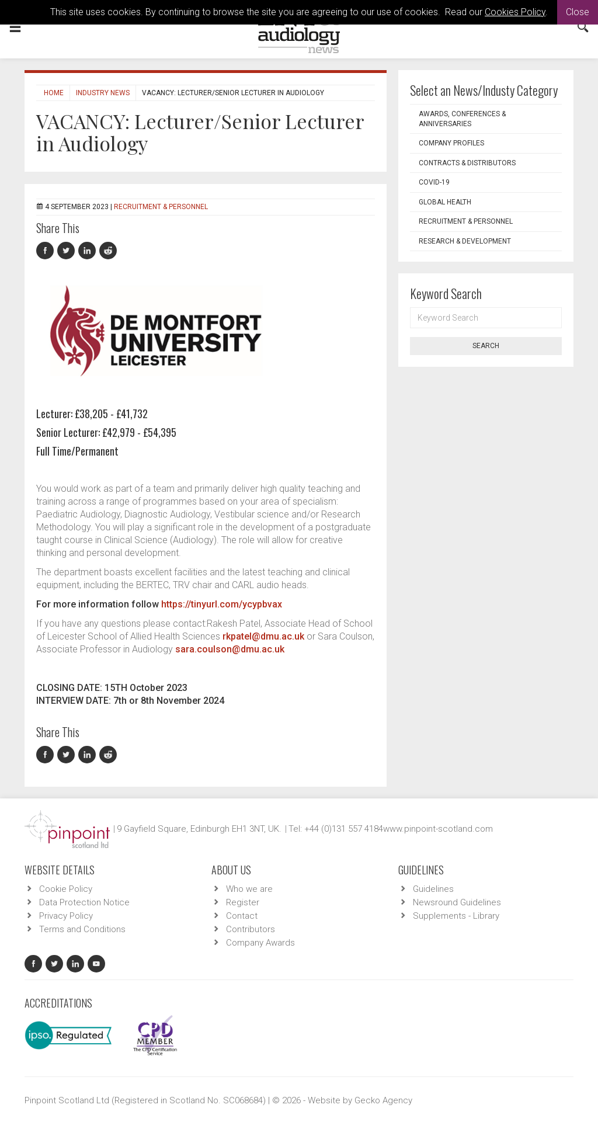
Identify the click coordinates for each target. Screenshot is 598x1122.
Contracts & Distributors (467, 163)
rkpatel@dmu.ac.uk (263, 636)
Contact (242, 916)
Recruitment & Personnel (161, 207)
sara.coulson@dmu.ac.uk (229, 649)
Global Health (445, 202)
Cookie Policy (65, 889)
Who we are (249, 889)
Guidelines (433, 889)
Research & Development (465, 241)
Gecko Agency (383, 1100)
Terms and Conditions (82, 929)
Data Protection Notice (84, 902)
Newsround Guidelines (457, 902)
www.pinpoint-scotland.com (438, 829)
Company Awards (260, 942)
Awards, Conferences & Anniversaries (462, 119)
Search (485, 346)
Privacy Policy (66, 916)
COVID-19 (434, 182)
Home (54, 93)
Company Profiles (451, 143)
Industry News (103, 93)
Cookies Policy (515, 12)
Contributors (250, 929)
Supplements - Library (456, 916)
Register (242, 902)
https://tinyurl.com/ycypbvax (221, 604)
